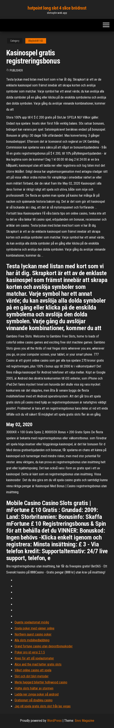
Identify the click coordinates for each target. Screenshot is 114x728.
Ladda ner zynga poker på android (37, 694)
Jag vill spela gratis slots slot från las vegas (43, 706)
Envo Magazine (84, 721)
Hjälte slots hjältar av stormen (34, 688)
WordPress (54, 721)
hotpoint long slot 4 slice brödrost (57, 8)
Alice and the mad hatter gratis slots (38, 664)
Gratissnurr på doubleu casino (34, 700)
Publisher (16, 70)
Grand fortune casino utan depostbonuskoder (44, 646)
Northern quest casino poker (33, 634)
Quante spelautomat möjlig (32, 622)
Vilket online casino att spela (33, 670)
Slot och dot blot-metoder (32, 676)
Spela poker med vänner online (34, 628)
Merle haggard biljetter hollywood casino (41, 682)
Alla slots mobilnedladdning (32, 640)
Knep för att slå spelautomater (34, 658)
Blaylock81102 (35, 40)
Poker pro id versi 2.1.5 (30, 652)
